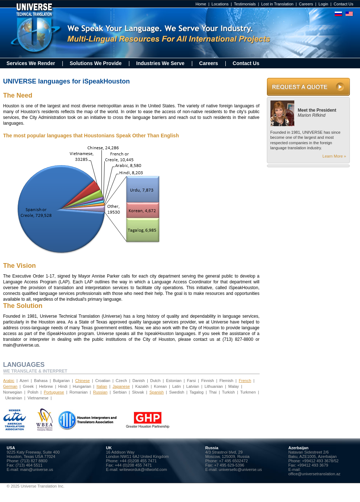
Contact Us (343, 4)
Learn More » (334, 156)
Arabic (8, 380)
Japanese (121, 386)
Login (323, 4)
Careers (306, 4)
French (245, 380)
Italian (101, 386)
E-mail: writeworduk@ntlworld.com (136, 469)
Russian (100, 392)
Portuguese (54, 392)
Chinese (82, 380)
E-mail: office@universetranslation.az (315, 471)
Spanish (156, 392)
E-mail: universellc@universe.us (233, 469)
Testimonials (245, 4)
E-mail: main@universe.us (30, 469)
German (10, 386)
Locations (220, 4)
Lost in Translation (277, 4)
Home (200, 4)
